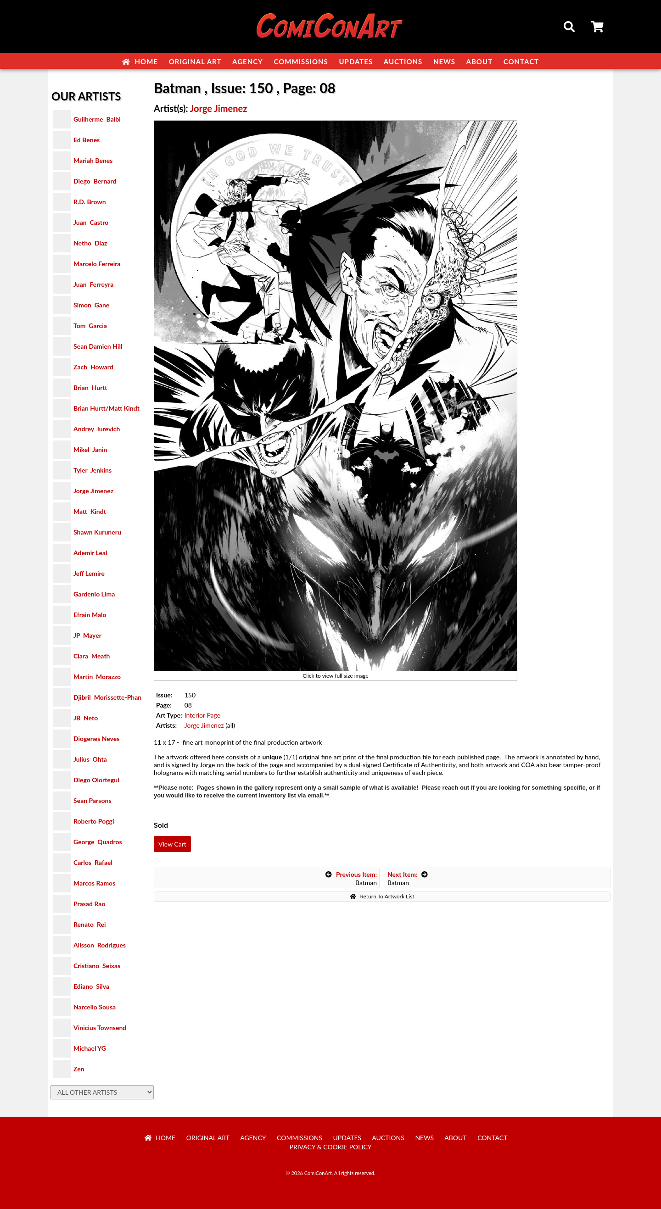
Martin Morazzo (97, 676)
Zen (78, 1069)
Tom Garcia (90, 325)
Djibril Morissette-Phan (107, 697)
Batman (351, 878)
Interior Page (202, 715)
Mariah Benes (92, 160)
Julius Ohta (90, 759)
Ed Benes (86, 140)
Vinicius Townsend (99, 1027)
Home (140, 61)
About (479, 61)
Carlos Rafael (92, 862)
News (444, 61)
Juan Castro (90, 222)
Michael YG (89, 1048)
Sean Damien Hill (97, 346)
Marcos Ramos (94, 883)
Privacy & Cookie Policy (331, 1147)
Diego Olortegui (96, 780)
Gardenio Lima (94, 594)
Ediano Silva (91, 986)
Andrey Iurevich (96, 429)
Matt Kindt (89, 511)
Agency (247, 61)
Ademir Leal (90, 553)
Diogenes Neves (96, 738)
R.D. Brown (89, 202)
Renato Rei (89, 924)
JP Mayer (87, 635)
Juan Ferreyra (93, 284)
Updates (356, 61)
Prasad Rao (89, 904)
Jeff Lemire (89, 573)
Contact (521, 61)
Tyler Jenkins (92, 470)
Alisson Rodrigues (99, 945)
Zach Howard (93, 367)
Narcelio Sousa (94, 1007)
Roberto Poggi (93, 821)
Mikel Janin (90, 449)
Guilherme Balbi (97, 119)
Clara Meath (91, 656)
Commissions (301, 61)
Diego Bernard (94, 181)
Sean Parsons (92, 800)
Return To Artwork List (382, 896)
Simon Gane (91, 305)
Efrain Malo (89, 614)
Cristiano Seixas (96, 965)
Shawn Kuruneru (97, 532)
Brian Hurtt (90, 387)
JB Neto (85, 718)
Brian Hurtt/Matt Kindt (106, 408)
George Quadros (97, 842)
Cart (598, 28)
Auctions (403, 61)
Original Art (195, 61)
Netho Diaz (90, 243)
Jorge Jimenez (93, 491)
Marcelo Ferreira (96, 263)
